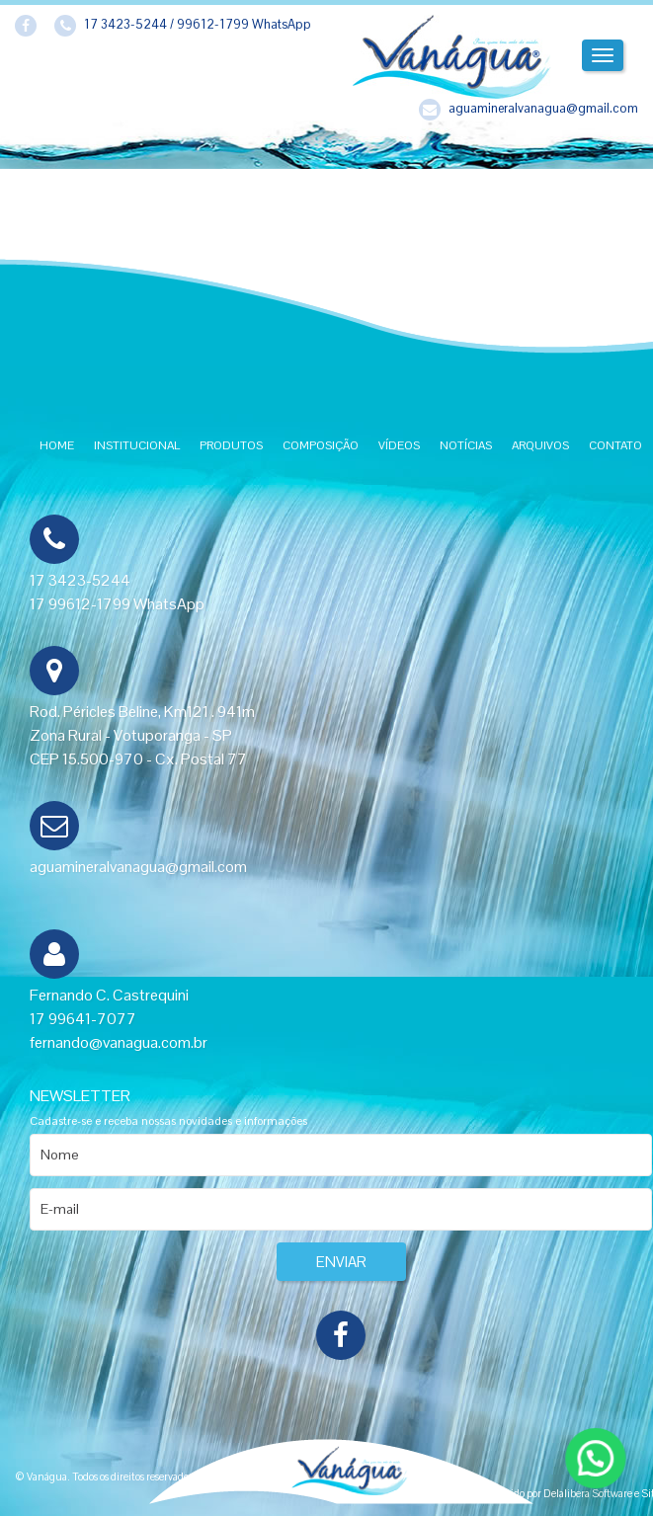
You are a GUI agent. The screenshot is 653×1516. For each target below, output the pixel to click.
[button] (594, 1456)
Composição (321, 445)
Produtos (231, 445)
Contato (615, 445)
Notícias (466, 445)
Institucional (137, 445)
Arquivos (540, 445)
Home (57, 445)
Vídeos (399, 445)
